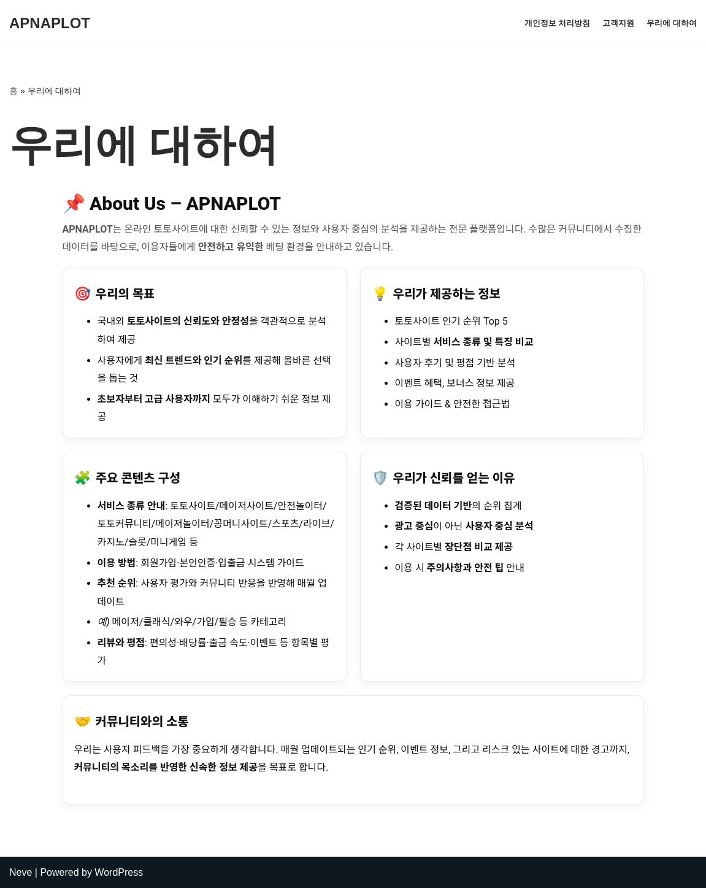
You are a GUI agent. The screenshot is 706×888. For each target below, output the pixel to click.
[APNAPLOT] (49, 23)
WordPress (118, 872)
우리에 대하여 (672, 23)
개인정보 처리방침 (557, 23)
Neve (20, 872)
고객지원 (618, 23)
